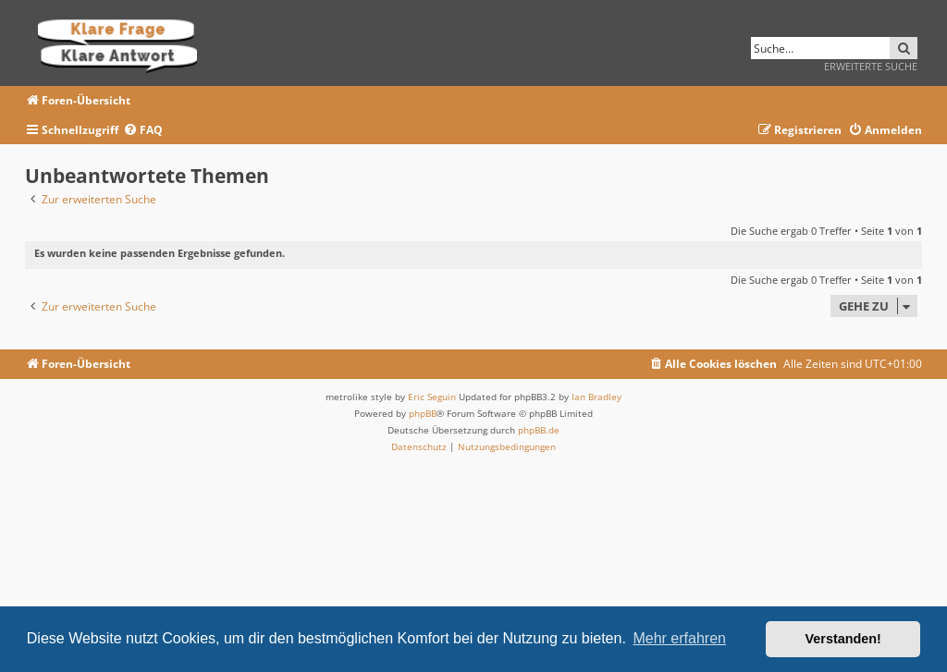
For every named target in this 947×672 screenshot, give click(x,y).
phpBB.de (539, 429)
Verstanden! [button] (843, 638)
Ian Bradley (596, 396)
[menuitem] (143, 130)
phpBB (423, 413)
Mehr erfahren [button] (679, 638)
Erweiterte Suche (870, 66)
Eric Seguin (432, 396)
